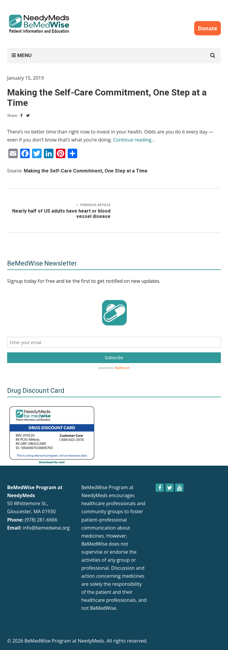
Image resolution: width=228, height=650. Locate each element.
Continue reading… (134, 139)
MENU (21, 55)
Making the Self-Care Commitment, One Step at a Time (86, 171)
